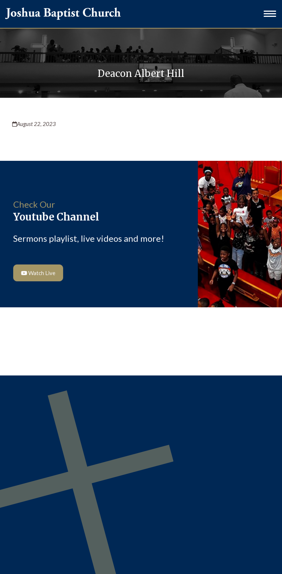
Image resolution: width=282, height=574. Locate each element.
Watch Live (37, 273)
